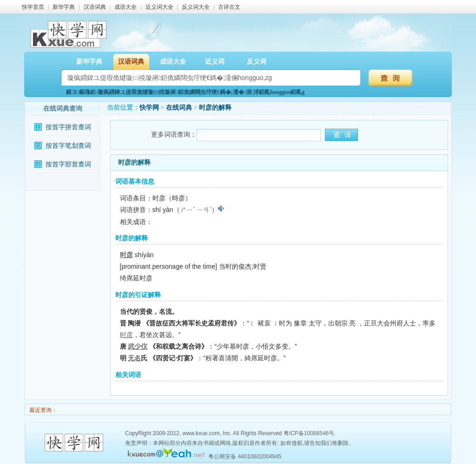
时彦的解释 (215, 107)
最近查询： (42, 410)
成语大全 (125, 7)
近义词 (215, 61)
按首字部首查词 (68, 164)
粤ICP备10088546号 (309, 433)
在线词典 (179, 107)
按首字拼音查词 (68, 127)
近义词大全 (159, 7)
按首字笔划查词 (68, 145)
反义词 (256, 61)
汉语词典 (95, 7)
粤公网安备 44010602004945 (244, 456)
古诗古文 (229, 7)
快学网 (149, 107)
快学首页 (33, 7)
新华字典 (64, 7)
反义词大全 (196, 7)
